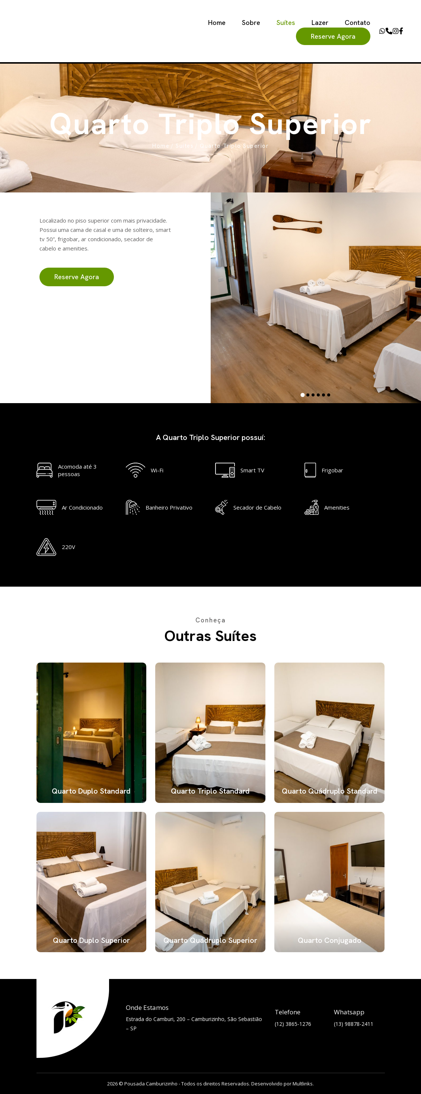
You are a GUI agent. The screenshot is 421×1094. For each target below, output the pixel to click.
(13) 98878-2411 (353, 1023)
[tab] (303, 395)
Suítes (286, 22)
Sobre (251, 22)
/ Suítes (182, 146)
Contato (357, 22)
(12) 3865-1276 (293, 1023)
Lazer (320, 22)
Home (217, 22)
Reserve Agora (333, 36)
